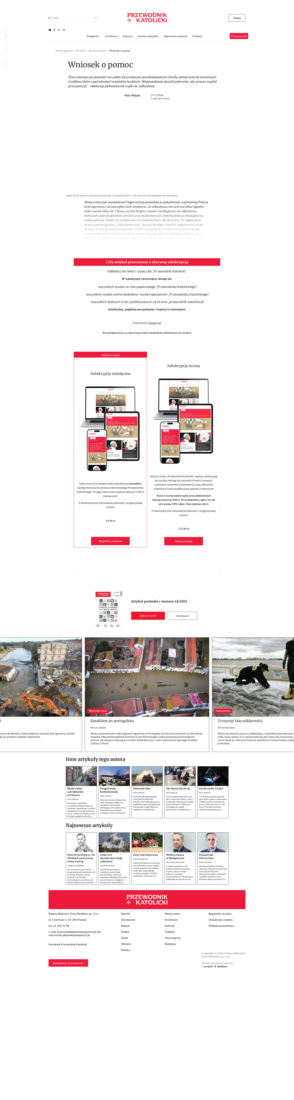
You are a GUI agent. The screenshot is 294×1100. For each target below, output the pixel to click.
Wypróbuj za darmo (110, 541)
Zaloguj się (154, 322)
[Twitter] (59, 30)
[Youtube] (50, 30)
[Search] (49, 18)
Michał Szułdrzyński (175, 862)
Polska (125, 931)
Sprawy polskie (97, 50)
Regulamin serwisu (220, 913)
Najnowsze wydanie (175, 36)
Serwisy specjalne (148, 36)
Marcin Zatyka (98, 727)
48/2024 (180, 601)
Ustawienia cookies (221, 919)
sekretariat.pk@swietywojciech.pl (69, 935)
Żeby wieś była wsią (145, 854)
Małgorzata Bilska (75, 865)
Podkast (197, 36)
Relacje (125, 925)
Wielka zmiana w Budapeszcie (175, 856)
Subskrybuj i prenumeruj (68, 963)
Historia (126, 943)
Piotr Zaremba (205, 862)
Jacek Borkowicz (107, 865)
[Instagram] (64, 30)
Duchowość (128, 919)
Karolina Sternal (140, 859)
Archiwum (182, 615)
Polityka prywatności (221, 925)
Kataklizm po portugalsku (112, 721)
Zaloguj (237, 18)
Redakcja (170, 943)
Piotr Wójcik (132, 95)
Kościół (125, 913)
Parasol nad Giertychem (206, 856)
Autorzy (127, 36)
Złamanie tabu (142, 788)
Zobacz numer (148, 615)
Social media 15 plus (211, 788)
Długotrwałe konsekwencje (109, 790)
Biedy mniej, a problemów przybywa (75, 791)
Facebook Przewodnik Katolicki (68, 944)
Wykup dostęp (183, 541)
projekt (215, 966)
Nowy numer (173, 913)
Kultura (125, 949)
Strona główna (64, 50)
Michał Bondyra (226, 727)
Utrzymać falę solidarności (240, 721)
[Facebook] (54, 30)
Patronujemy (173, 937)
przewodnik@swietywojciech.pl (77, 931)
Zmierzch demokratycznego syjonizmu (111, 858)
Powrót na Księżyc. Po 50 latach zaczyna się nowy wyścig (81, 858)
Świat (124, 937)
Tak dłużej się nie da (178, 788)
